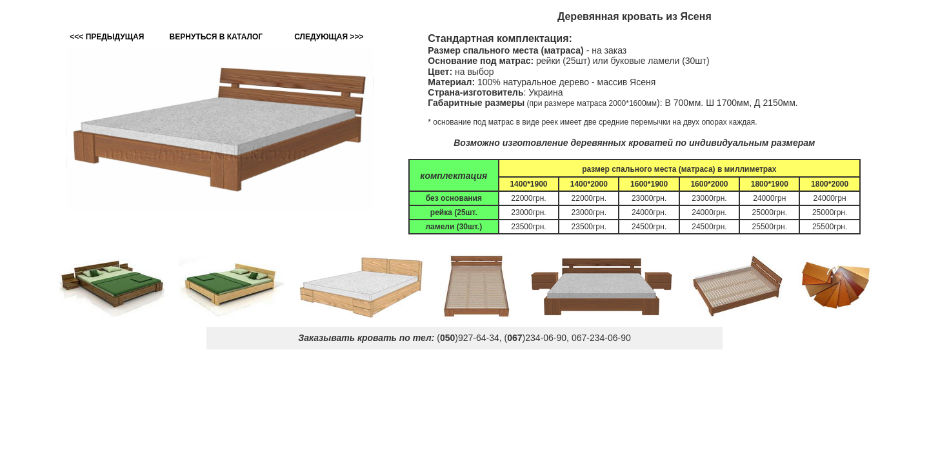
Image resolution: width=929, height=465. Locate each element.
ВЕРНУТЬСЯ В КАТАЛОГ (216, 36)
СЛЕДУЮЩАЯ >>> (328, 36)
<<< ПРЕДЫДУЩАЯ (107, 36)
